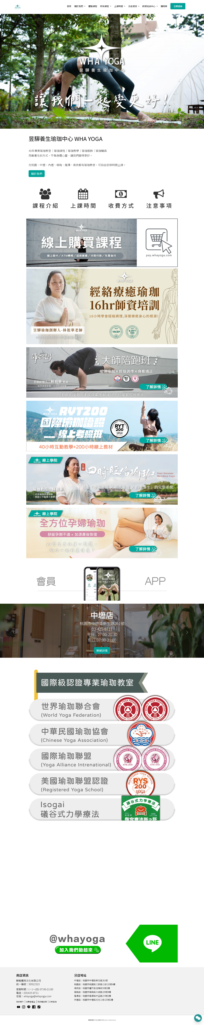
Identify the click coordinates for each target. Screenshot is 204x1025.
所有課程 (104, 6)
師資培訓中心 (148, 6)
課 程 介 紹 (45, 205)
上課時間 (118, 6)
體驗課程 (92, 6)
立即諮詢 (178, 6)
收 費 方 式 (121, 205)
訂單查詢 (53, 1001)
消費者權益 (30, 1001)
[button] (15, 631)
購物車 (164, 6)
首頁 (69, 6)
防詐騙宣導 (42, 1001)
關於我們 (78, 6)
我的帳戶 (20, 1001)
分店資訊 (132, 6)
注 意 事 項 (159, 205)
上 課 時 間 (83, 205)
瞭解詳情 (102, 650)
